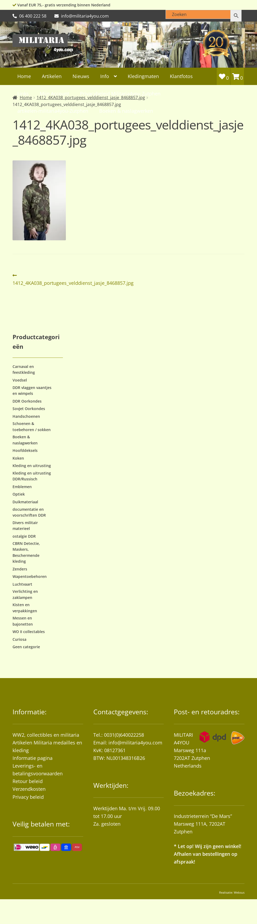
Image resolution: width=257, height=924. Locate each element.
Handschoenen (26, 416)
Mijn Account (54, 93)
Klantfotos (181, 76)
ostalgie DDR (24, 536)
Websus (239, 892)
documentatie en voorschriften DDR (29, 512)
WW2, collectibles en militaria (46, 735)
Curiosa (19, 639)
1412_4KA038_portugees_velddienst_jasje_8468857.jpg (73, 278)
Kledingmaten (143, 76)
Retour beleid (28, 781)
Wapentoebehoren (30, 576)
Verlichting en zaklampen (25, 594)
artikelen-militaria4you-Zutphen (52, 111)
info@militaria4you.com (135, 742)
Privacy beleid (28, 797)
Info (104, 76)
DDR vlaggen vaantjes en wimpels (32, 390)
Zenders (20, 569)
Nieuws (81, 76)
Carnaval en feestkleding (24, 369)
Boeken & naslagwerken (126, 111)
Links (23, 93)
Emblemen (22, 486)
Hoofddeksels (25, 450)
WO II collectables (29, 631)
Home (24, 76)
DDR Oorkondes (27, 401)
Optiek (19, 494)
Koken (18, 458)
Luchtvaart (22, 584)
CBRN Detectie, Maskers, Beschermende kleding (26, 552)
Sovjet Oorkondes (29, 408)
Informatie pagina (33, 758)
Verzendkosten (29, 789)
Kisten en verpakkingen (25, 607)
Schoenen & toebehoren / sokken (32, 426)
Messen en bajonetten (23, 620)
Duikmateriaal (25, 501)
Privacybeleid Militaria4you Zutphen (120, 93)
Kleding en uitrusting (32, 465)
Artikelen (52, 76)
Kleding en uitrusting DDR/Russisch (32, 476)
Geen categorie (26, 646)
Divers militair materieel (25, 525)
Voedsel (20, 380)
